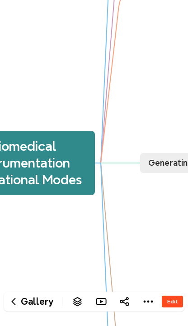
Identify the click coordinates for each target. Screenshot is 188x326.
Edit (172, 301)
